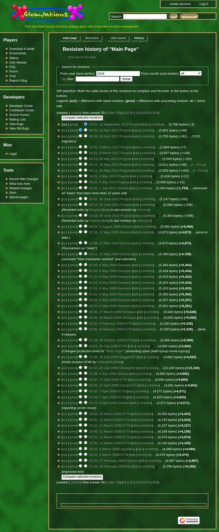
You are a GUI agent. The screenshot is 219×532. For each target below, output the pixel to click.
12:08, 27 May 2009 (103, 243)
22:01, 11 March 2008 (105, 437)
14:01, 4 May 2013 (103, 176)
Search (116, 16)
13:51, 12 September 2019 (109, 124)
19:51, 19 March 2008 (105, 414)
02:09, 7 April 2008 (103, 397)
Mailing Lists (17, 119)
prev (73, 124)
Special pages (18, 197)
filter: (68, 79)
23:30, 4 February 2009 (106, 323)
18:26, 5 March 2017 (104, 147)
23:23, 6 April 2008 (103, 403)
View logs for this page (82, 57)
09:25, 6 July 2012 (102, 182)
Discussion (92, 37)
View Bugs (16, 124)
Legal (13, 154)
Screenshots (17, 53)
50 (131, 113)
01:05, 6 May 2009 (103, 265)
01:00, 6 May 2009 (103, 294)
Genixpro (144, 220)
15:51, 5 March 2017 (104, 153)
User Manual (18, 62)
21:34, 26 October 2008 (106, 340)
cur (65, 130)
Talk (118, 362)
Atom (12, 192)
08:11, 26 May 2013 (103, 170)
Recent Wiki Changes (23, 179)
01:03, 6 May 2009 (103, 277)
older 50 (114, 113)
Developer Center (21, 106)
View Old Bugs (19, 128)
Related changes (20, 188)
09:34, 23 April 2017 (104, 136)
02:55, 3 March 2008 (104, 455)
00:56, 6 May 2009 (103, 300)
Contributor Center (21, 110)
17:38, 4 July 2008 (102, 374)
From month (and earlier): (160, 73)
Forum (13, 71)
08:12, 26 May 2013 (103, 164)
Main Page (115, 351)
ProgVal (96, 210)
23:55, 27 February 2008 (107, 461)
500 (155, 113)
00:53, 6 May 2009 (103, 306)
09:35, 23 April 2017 (104, 130)
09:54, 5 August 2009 (105, 226)
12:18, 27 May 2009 (103, 232)
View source (118, 37)
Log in (203, 4)
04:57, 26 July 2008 (103, 368)
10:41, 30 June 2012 (104, 199)
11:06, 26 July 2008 (103, 357)
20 (125, 113)
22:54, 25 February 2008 (107, 466)
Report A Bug (18, 80)
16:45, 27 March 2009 (105, 312)
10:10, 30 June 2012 (104, 216)
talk (145, 124)
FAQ (12, 67)
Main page (70, 37)
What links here (19, 184)
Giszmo (143, 210)
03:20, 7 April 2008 (103, 391)
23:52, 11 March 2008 (105, 425)
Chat (12, 76)
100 (138, 113)
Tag (63, 79)
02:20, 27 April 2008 (104, 379)
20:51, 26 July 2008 (103, 346)
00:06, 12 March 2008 (105, 420)
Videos (14, 58)
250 (147, 113)
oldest (75, 113)
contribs (157, 124)
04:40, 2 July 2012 (102, 188)
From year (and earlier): (77, 73)
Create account (180, 4)
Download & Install (21, 49)
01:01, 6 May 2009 (103, 288)
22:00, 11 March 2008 (105, 443)
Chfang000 (105, 362)
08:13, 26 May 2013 (103, 159)
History (139, 37)
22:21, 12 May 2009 (103, 254)
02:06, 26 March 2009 (105, 317)
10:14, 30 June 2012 (104, 205)
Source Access (19, 115)
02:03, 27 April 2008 (104, 385)
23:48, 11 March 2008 (105, 431)
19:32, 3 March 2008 (104, 449)
